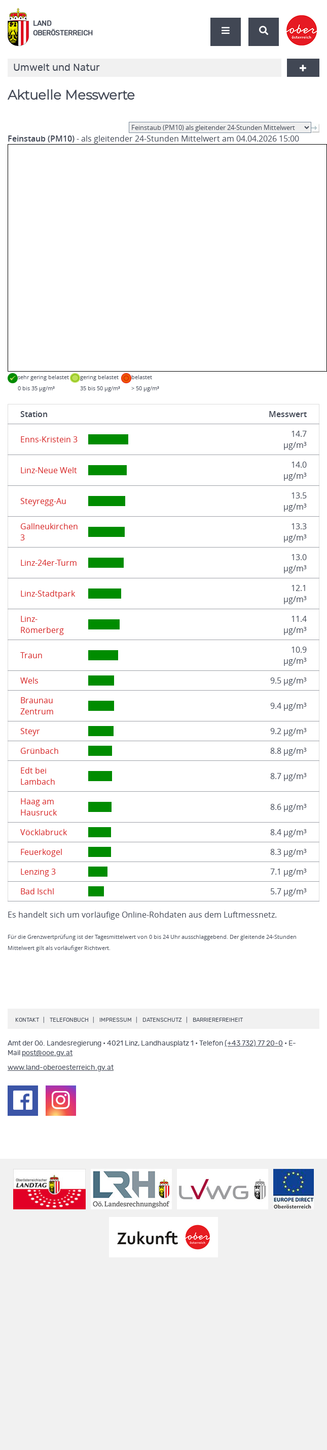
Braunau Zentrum (37, 706)
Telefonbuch (69, 1020)
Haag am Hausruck (38, 807)
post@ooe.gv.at (47, 1053)
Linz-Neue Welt (48, 470)
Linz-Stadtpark (47, 593)
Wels (29, 680)
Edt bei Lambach (37, 776)
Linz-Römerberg (42, 624)
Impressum (115, 1020)
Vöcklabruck (43, 832)
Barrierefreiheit (218, 1020)
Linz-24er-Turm (48, 562)
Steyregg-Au (43, 501)
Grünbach (39, 750)
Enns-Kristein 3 (49, 439)
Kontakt (27, 1020)
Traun (31, 655)
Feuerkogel (41, 851)
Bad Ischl (37, 891)
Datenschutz (162, 1020)
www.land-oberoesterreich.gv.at (61, 1067)
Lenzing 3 (38, 871)
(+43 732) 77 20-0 (254, 1043)
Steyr (30, 731)
